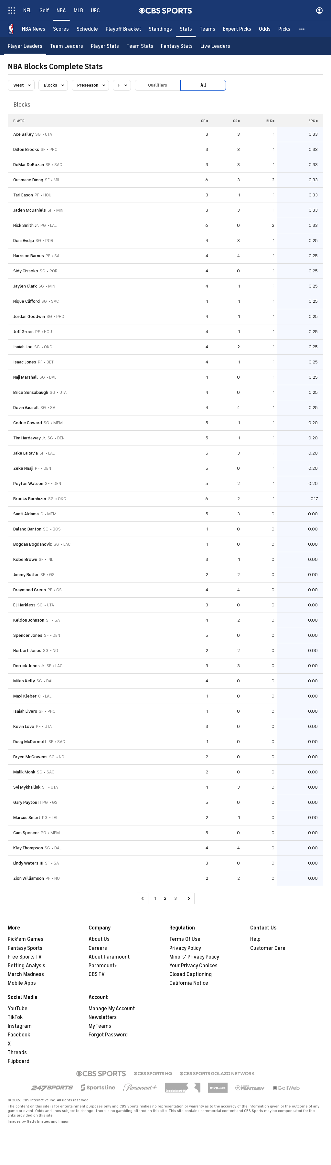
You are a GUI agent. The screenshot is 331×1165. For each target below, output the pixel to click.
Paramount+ (103, 965)
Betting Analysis (26, 965)
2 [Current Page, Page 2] (165, 898)
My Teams (100, 1026)
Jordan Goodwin (29, 316)
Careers (98, 948)
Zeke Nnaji (23, 468)
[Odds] (264, 29)
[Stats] (186, 29)
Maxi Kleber (25, 696)
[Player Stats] (105, 46)
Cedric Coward (27, 422)
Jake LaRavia (25, 453)
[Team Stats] (140, 46)
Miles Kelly (24, 681)
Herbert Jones (27, 650)
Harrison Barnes (28, 255)
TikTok (15, 1017)
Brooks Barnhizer (30, 498)
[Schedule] (87, 29)
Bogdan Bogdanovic (32, 544)
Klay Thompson (28, 848)
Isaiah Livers (25, 711)
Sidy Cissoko (25, 271)
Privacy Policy (185, 948)
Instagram (20, 1026)
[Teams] (207, 29)
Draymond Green (29, 590)
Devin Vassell (26, 407)
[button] (302, 29)
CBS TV (97, 974)
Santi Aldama (26, 514)
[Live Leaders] (215, 46)
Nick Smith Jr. (26, 225)
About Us (99, 939)
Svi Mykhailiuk (26, 787)
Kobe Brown (25, 559)
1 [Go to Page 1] (155, 898)
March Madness (26, 974)
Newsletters (103, 1017)
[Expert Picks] (237, 29)
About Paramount (109, 957)
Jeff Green (23, 331)
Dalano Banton (27, 529)
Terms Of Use (184, 939)
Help (255, 939)
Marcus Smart (26, 817)
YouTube (17, 1008)
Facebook (19, 1035)
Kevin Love (23, 726)
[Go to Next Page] (189, 899)
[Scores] (61, 29)
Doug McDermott (30, 741)
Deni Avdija (23, 240)
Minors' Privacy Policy (194, 957)
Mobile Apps (22, 983)
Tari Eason (23, 195)
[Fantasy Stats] (177, 46)
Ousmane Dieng (28, 180)
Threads (17, 1052)
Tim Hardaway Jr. (29, 438)
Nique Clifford (26, 301)
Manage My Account (112, 1008)
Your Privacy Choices (193, 965)
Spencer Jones (27, 635)
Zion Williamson (28, 878)
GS (236, 121)
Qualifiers (157, 85)
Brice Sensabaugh (30, 392)
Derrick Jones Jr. (29, 665)
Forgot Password (108, 1035)
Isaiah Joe (23, 347)
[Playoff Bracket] (123, 29)
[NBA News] (33, 29)
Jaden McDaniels (29, 210)
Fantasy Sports (25, 948)
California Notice (188, 983)
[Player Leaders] (25, 46)
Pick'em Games (25, 939)
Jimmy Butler (26, 574)
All (203, 85)
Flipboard (18, 1061)
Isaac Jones (24, 362)
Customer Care (267, 948)
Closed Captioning (190, 974)
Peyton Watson (28, 483)
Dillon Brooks (26, 149)
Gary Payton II (27, 802)
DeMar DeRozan (28, 164)
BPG (313, 121)
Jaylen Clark (25, 286)
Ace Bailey (23, 134)
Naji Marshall (25, 377)
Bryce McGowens (30, 757)
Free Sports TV (25, 957)
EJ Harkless (24, 605)
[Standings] (160, 29)
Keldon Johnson (28, 620)
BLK (270, 121)
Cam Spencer (26, 832)
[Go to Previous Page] (142, 899)
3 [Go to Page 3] (175, 898)
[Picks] (284, 29)
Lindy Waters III (28, 863)
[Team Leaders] (66, 46)
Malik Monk (24, 772)
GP (204, 121)
